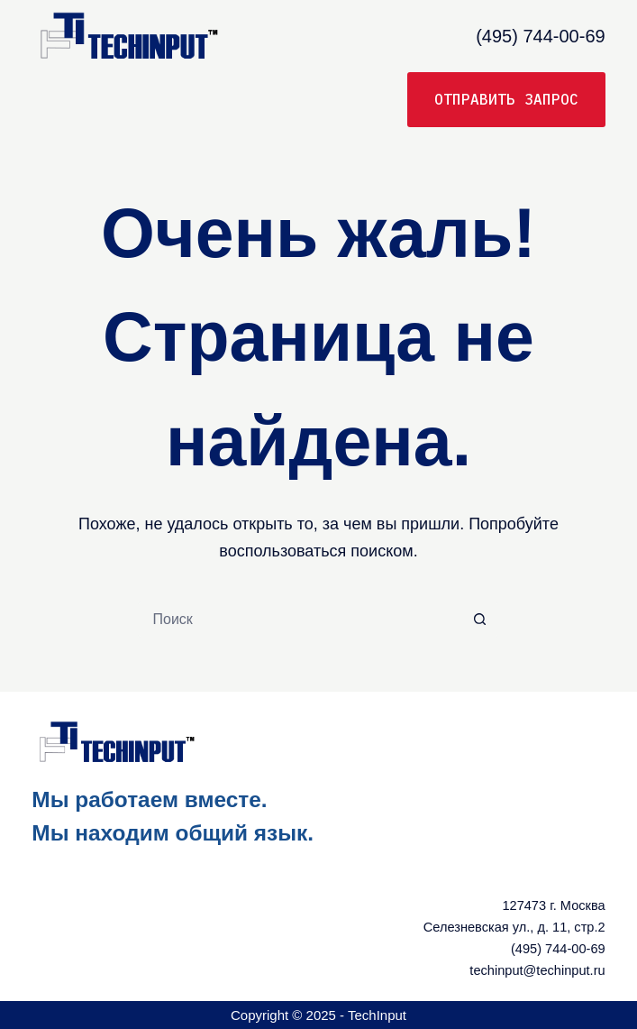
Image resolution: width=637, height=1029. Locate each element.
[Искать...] (300, 620)
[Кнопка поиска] (480, 620)
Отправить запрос (506, 99)
